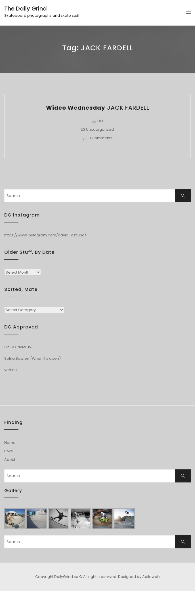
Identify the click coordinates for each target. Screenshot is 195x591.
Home (10, 442)
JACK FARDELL (97, 108)
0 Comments (100, 138)
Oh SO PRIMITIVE (18, 347)
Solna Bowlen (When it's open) (32, 358)
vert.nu (10, 370)
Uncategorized (100, 129)
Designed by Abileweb (139, 576)
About (9, 459)
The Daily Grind (25, 9)
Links (8, 451)
